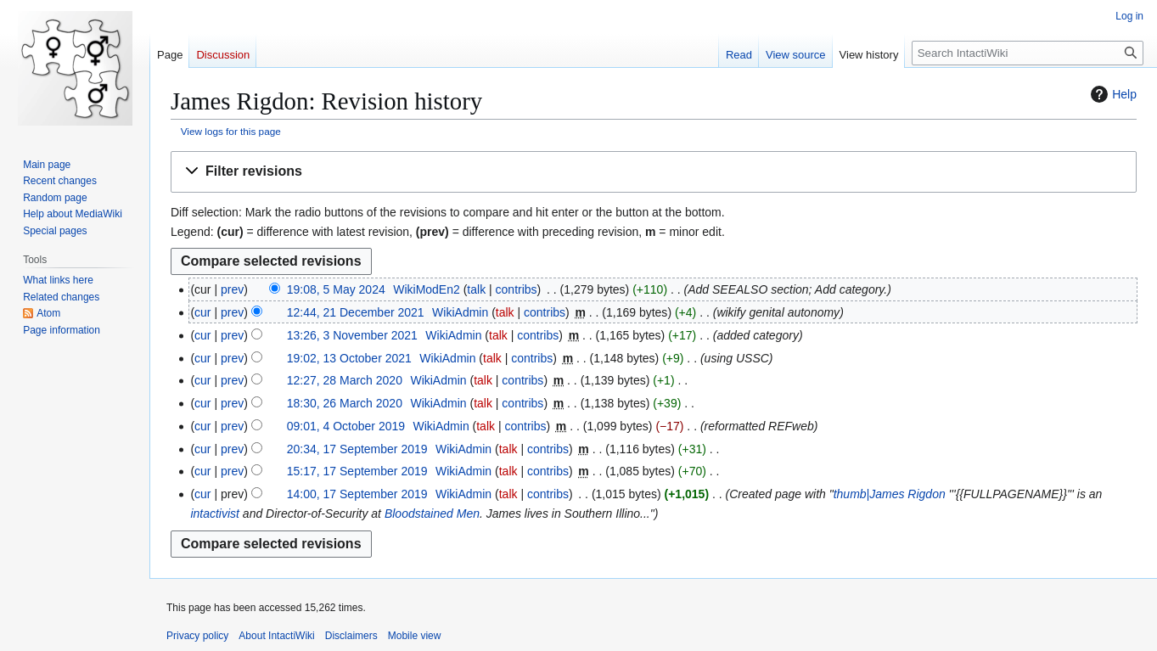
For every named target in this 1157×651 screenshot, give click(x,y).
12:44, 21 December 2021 (355, 312)
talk (476, 289)
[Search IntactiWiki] (1027, 53)
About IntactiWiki (276, 636)
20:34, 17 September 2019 (357, 449)
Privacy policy (197, 636)
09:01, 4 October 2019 (346, 426)
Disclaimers (351, 636)
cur (202, 312)
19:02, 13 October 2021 (349, 358)
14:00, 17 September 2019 (357, 494)
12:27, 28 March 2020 (344, 380)
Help (1112, 94)
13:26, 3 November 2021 (352, 335)
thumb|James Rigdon (890, 494)
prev (232, 289)
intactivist (214, 513)
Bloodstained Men (432, 513)
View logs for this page (231, 131)
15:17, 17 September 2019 (357, 471)
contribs (516, 289)
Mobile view (414, 636)
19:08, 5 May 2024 (336, 289)
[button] (653, 171)
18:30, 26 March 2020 (344, 403)
